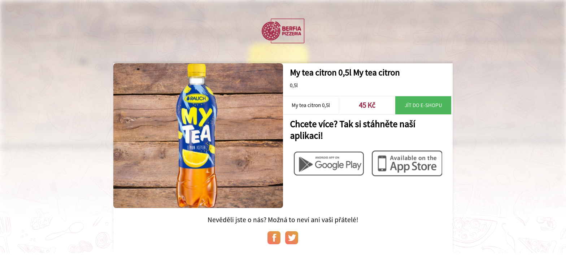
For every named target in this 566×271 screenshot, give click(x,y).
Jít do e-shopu (423, 105)
